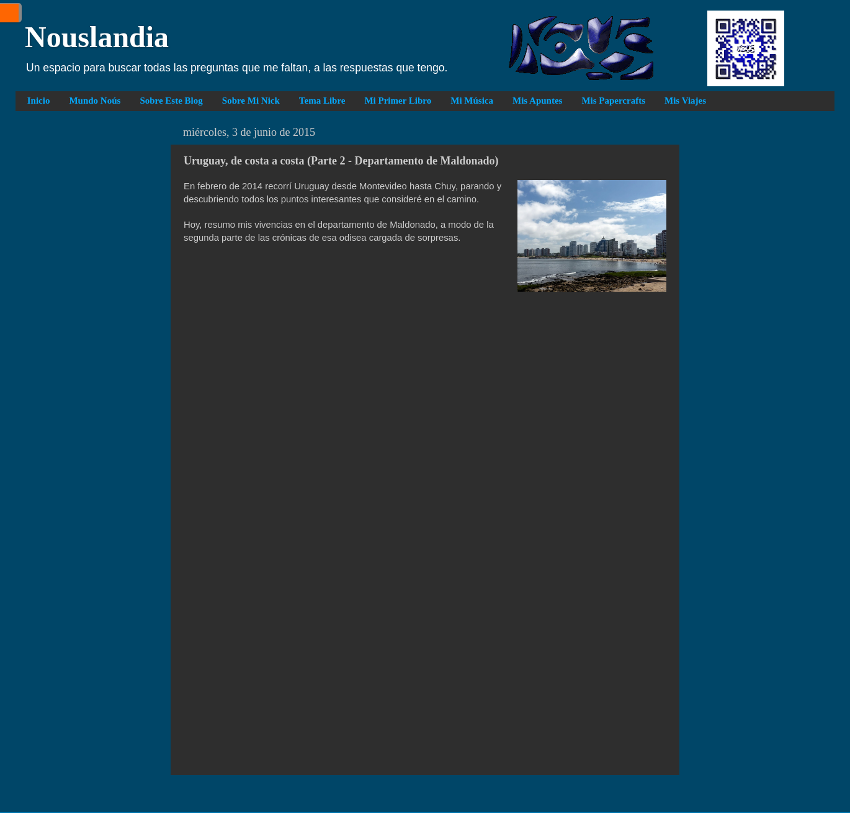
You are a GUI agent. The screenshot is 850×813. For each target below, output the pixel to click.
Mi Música (471, 101)
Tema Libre (322, 101)
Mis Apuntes (537, 101)
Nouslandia (97, 36)
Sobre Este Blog (171, 101)
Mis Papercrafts (613, 101)
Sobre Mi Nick (251, 101)
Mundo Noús (94, 101)
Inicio (38, 101)
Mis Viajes (685, 101)
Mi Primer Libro (397, 101)
